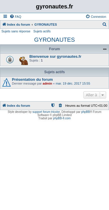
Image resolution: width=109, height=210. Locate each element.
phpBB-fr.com (62, 118)
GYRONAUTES (54, 39)
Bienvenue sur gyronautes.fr (55, 56)
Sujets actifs (42, 31)
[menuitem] (15, 16)
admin (47, 83)
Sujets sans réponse (16, 31)
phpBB (85, 111)
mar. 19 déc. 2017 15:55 (73, 83)
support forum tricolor (46, 111)
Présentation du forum (32, 79)
